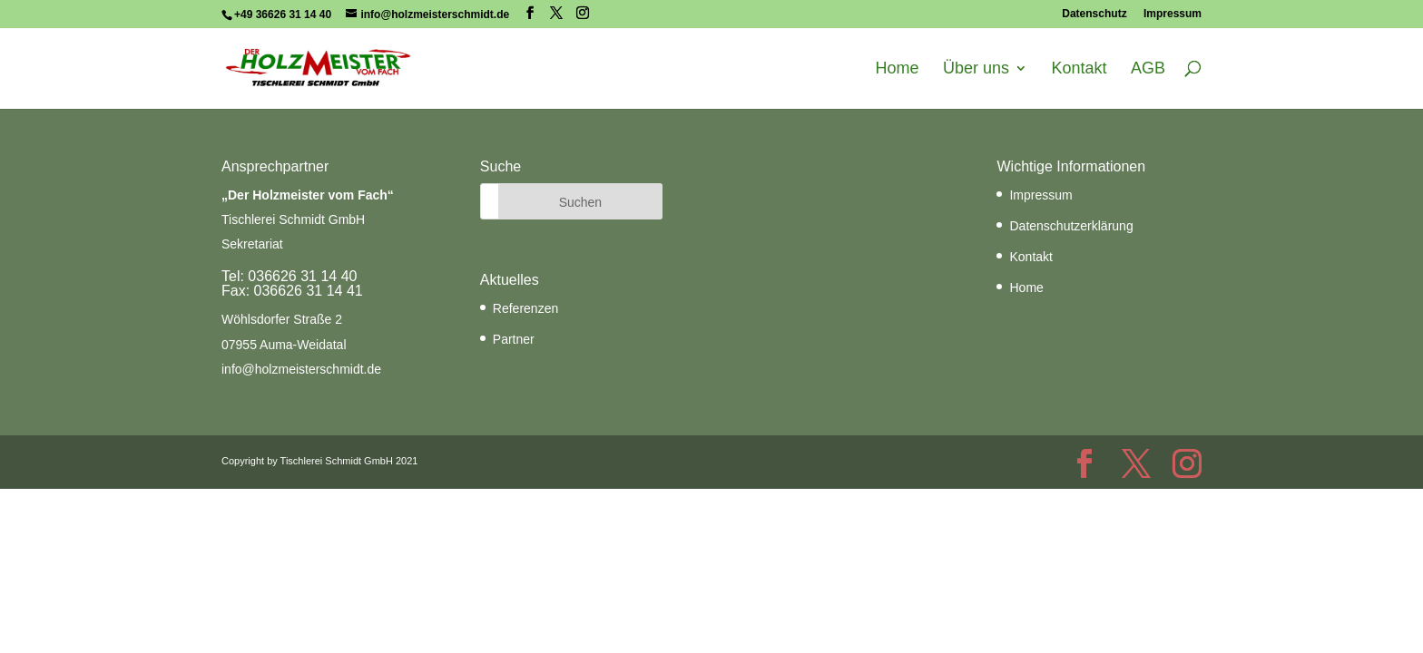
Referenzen (525, 308)
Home (897, 69)
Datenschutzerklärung (1071, 226)
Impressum (1172, 14)
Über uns (976, 69)
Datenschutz (1094, 14)
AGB (1148, 69)
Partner (514, 339)
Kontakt (1078, 69)
